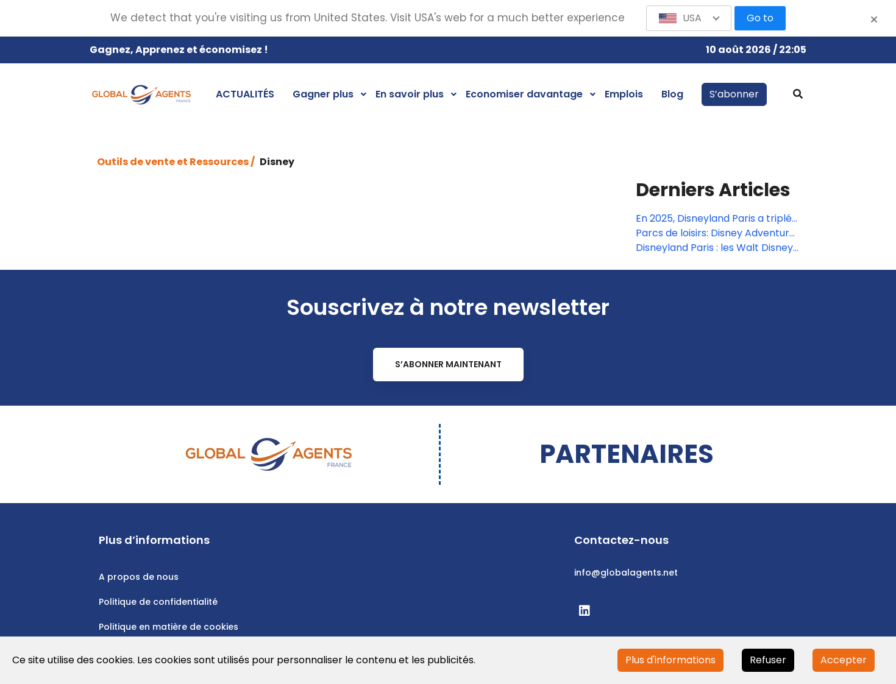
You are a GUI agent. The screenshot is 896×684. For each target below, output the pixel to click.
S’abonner (734, 94)
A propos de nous (139, 577)
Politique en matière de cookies (168, 627)
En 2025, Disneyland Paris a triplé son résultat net (714, 218)
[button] (688, 18)
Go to (760, 18)
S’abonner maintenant (448, 364)
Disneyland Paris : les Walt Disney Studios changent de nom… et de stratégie (714, 248)
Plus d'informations (670, 660)
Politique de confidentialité (158, 602)
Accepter (843, 660)
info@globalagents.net (626, 572)
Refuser (768, 660)
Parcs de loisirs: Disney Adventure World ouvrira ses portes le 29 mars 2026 (715, 233)
